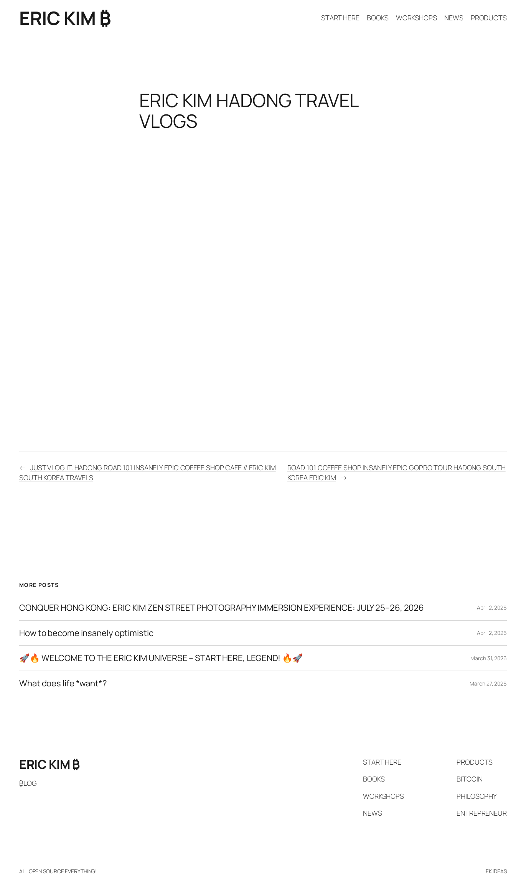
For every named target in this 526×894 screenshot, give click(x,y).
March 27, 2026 (488, 683)
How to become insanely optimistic (86, 633)
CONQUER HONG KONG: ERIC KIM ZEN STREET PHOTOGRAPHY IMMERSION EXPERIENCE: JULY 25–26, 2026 (221, 608)
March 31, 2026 (488, 658)
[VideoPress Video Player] (263, 208)
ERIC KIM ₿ (64, 17)
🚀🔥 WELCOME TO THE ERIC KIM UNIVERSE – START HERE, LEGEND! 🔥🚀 (161, 658)
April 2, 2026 (492, 607)
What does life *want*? (63, 683)
